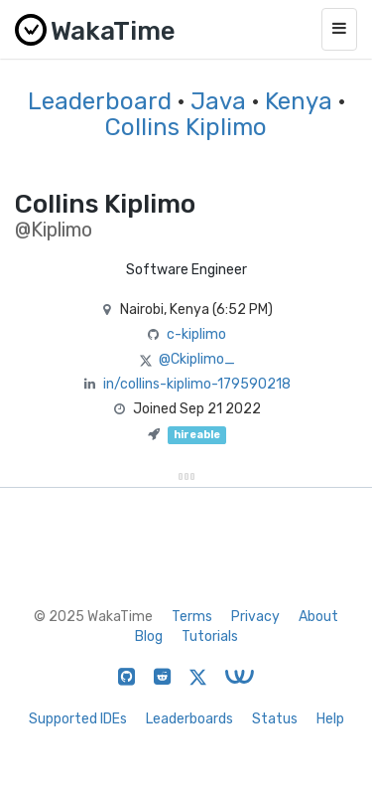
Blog (149, 636)
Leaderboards (189, 718)
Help (330, 718)
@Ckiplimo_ (197, 359)
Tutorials (210, 636)
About (318, 616)
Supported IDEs (78, 718)
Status (275, 718)
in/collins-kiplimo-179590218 (197, 384)
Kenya (298, 101)
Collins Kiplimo (186, 127)
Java (218, 101)
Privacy (255, 616)
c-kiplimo (196, 334)
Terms (192, 616)
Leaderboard (100, 101)
